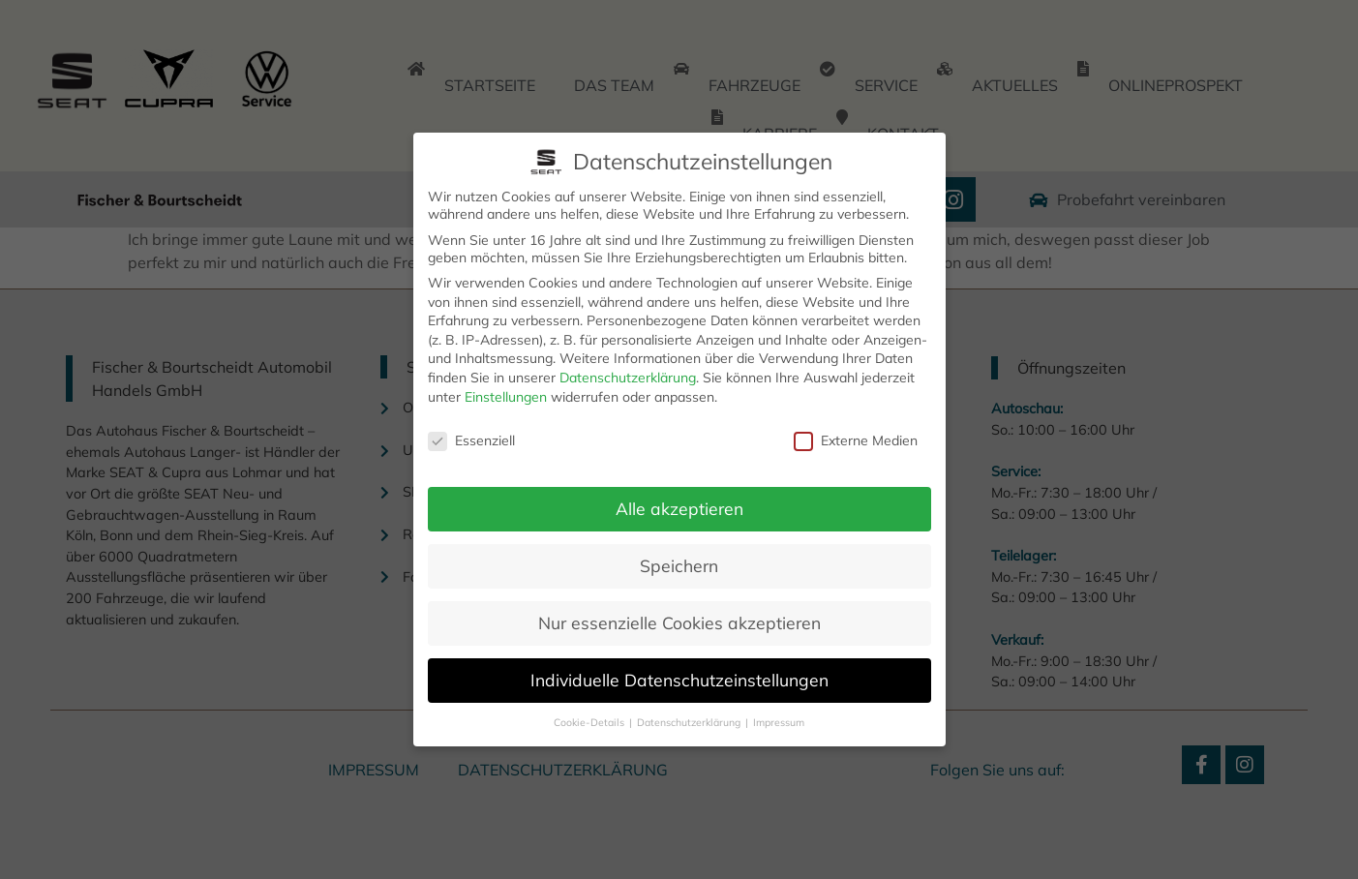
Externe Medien (856, 440)
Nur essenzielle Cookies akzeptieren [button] (679, 621)
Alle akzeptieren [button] (679, 507)
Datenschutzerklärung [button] (690, 721)
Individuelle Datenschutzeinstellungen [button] (679, 678)
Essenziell (471, 440)
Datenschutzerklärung (627, 376)
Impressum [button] (778, 721)
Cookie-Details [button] (590, 721)
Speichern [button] (679, 564)
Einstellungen (506, 396)
